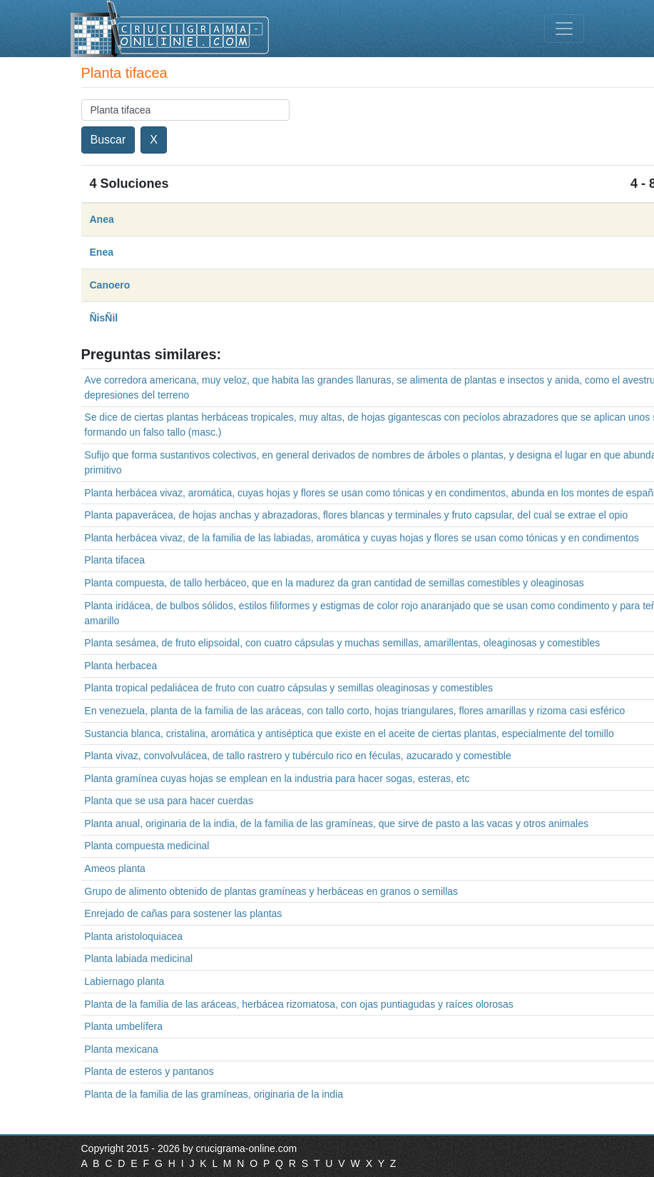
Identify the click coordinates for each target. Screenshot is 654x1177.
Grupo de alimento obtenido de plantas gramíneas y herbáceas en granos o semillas (271, 891)
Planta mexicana (121, 1049)
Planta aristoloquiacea (133, 936)
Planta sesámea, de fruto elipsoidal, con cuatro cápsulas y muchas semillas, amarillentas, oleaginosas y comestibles (342, 642)
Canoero (110, 285)
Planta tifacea (114, 560)
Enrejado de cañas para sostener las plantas (183, 913)
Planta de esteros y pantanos (148, 1071)
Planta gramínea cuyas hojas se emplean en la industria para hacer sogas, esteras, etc (276, 778)
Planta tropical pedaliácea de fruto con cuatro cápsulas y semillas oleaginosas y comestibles (288, 687)
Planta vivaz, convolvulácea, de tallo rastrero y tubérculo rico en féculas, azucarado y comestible (297, 755)
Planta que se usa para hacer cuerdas (168, 800)
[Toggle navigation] (564, 28)
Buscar (108, 140)
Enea (101, 252)
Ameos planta (114, 868)
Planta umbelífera (123, 1026)
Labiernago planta (124, 981)
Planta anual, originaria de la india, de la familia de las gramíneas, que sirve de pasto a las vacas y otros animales (336, 823)
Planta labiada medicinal (138, 958)
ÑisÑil (104, 318)
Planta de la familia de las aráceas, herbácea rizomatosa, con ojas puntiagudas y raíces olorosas (299, 1004)
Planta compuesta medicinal (146, 845)
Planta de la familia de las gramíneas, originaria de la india (213, 1094)
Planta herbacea (120, 665)
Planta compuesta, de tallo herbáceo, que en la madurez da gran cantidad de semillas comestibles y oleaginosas (333, 582)
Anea (102, 219)
